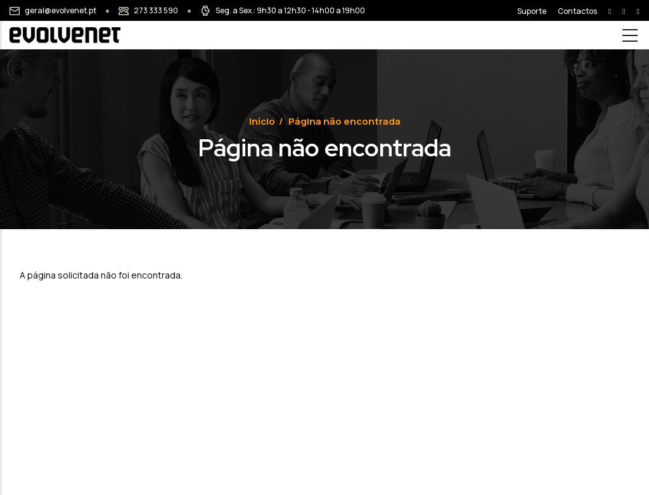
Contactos (577, 11)
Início (262, 121)
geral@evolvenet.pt (60, 10)
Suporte (531, 11)
